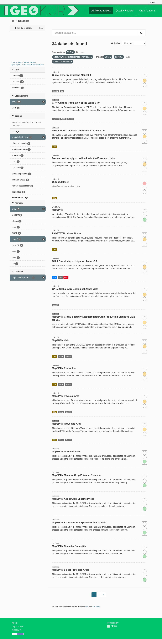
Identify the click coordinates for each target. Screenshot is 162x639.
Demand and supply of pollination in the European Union (83, 158)
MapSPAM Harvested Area (66, 424)
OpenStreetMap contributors (33, 65)
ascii (60, 277)
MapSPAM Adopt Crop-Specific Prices (73, 499)
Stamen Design (29, 62)
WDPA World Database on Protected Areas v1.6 (78, 130)
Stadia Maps (17, 62)
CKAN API (17, 630)
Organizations (147, 10)
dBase (60, 356)
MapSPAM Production (64, 368)
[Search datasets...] (95, 33)
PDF (65, 277)
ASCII (63, 119)
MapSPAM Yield (60, 340)
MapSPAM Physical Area (65, 396)
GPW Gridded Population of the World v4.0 (76, 103)
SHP (54, 277)
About (14, 623)
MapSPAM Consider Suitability (69, 546)
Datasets (23, 20)
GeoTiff (55, 91)
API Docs (96, 607)
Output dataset (60, 182)
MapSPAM (57, 210)
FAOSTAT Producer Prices (66, 233)
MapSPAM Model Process (66, 451)
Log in (153, 2)
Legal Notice (17, 626)
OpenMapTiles (16, 65)
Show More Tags (20, 197)
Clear (41, 28)
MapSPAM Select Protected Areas (70, 570)
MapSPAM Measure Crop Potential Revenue (76, 475)
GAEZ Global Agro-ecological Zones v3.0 (75, 289)
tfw (62, 91)
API (86, 607)
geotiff (55, 305)
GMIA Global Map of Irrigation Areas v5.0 (74, 261)
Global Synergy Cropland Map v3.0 (71, 75)
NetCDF (56, 119)
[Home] (13, 20)
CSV (54, 147)
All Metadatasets (101, 10)
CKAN (112, 626)
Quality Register (125, 10)
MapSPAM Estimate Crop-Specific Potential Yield (79, 522)
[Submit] (142, 33)
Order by (115, 43)
